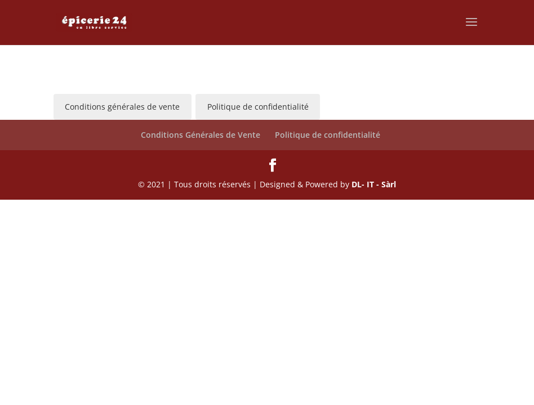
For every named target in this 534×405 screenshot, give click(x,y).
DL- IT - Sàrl (373, 184)
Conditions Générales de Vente (200, 134)
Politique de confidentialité (327, 134)
